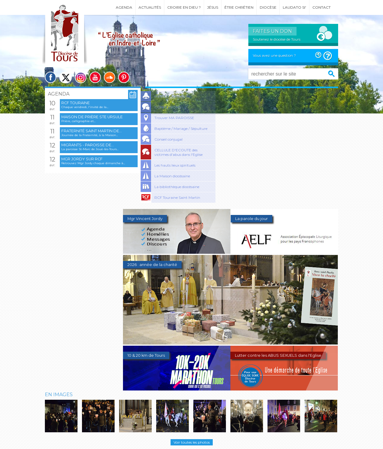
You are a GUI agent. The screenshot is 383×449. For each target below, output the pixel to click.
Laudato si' (294, 7)
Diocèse (268, 7)
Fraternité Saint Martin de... (91, 131)
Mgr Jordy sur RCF (82, 159)
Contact (321, 7)
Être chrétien (238, 7)
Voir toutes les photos (192, 442)
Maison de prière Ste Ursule (92, 117)
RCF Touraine (75, 103)
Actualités (150, 7)
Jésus (212, 7)
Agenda (124, 7)
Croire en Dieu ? (184, 7)
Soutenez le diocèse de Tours (276, 39)
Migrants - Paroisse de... (87, 145)
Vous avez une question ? (274, 55)
